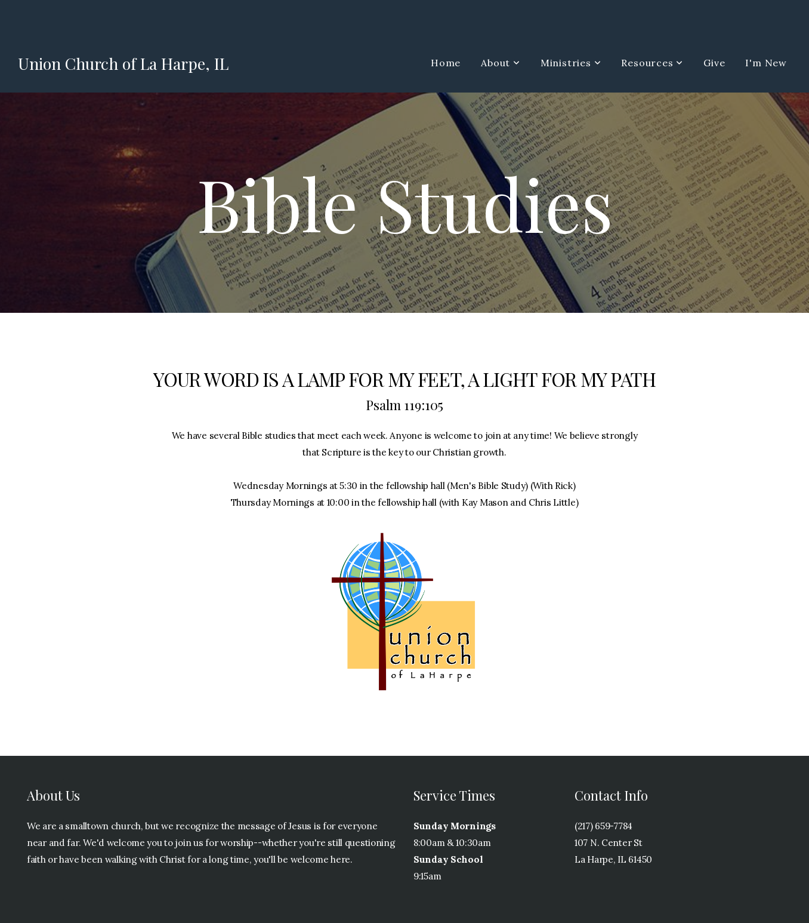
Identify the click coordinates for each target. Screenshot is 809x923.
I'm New (766, 63)
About (500, 63)
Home (446, 63)
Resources (652, 63)
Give (714, 63)
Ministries (571, 63)
